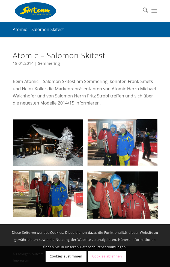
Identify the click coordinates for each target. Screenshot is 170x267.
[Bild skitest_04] (50, 196)
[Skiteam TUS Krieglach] (71, 11)
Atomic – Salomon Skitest (38, 29)
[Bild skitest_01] (50, 145)
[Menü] (154, 10)
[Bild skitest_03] (124, 145)
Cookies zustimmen (66, 256)
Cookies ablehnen (107, 256)
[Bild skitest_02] (124, 196)
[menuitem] (142, 11)
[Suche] (142, 11)
